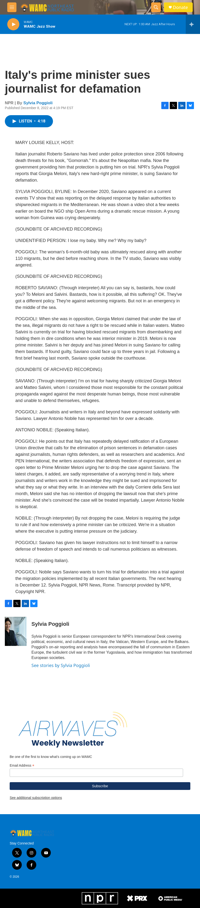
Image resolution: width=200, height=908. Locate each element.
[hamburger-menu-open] (11, 7)
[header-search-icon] (156, 7)
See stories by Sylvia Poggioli (60, 665)
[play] (13, 24)
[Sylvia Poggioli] (16, 631)
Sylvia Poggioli (38, 103)
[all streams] (193, 24)
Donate (180, 7)
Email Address (22, 765)
